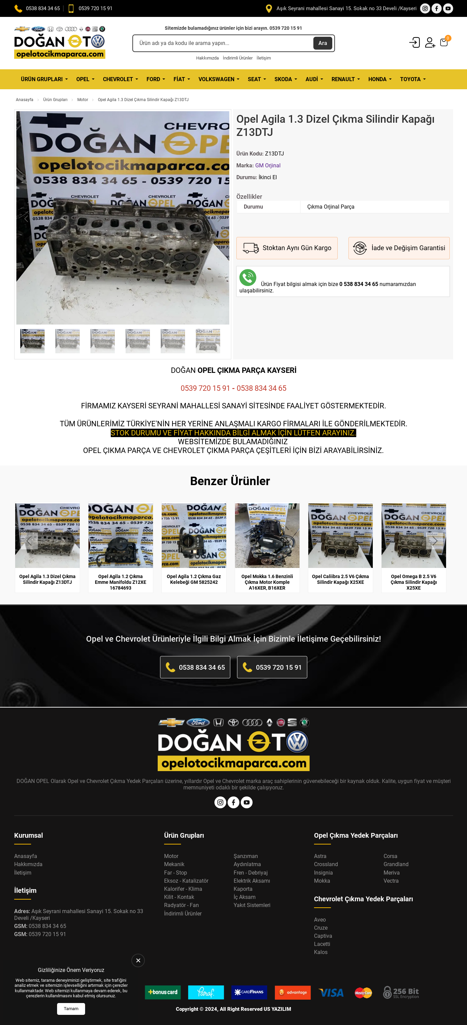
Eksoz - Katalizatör (186, 880)
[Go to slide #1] (32, 341)
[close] (138, 960)
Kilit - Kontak (179, 897)
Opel (82, 79)
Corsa (390, 856)
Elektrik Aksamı (252, 880)
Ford (153, 79)
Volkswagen (216, 79)
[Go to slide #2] (67, 341)
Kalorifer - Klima (183, 889)
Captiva (323, 936)
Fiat (179, 79)
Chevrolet (118, 79)
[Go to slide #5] (173, 341)
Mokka (322, 880)
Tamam (71, 1008)
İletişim (264, 58)
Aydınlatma (247, 864)
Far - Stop (175, 872)
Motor (82, 99)
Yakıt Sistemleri (252, 905)
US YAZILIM (277, 1009)
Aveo (320, 919)
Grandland (396, 864)
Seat (254, 79)
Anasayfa (24, 99)
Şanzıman (246, 856)
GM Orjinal (268, 165)
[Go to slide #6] (208, 341)
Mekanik (174, 864)
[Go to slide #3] (102, 341)
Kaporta (243, 889)
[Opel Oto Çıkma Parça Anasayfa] (59, 43)
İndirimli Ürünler (238, 58)
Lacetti (322, 944)
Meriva (392, 872)
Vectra (391, 880)
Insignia (323, 872)
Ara (322, 43)
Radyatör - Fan (181, 905)
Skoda (283, 79)
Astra (320, 856)
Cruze (321, 927)
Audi (312, 79)
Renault (343, 79)
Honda (377, 79)
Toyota (410, 79)
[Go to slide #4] (138, 341)
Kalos (321, 952)
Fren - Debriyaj (251, 872)
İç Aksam (245, 897)
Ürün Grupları (42, 79)
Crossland (326, 864)
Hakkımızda (207, 58)
